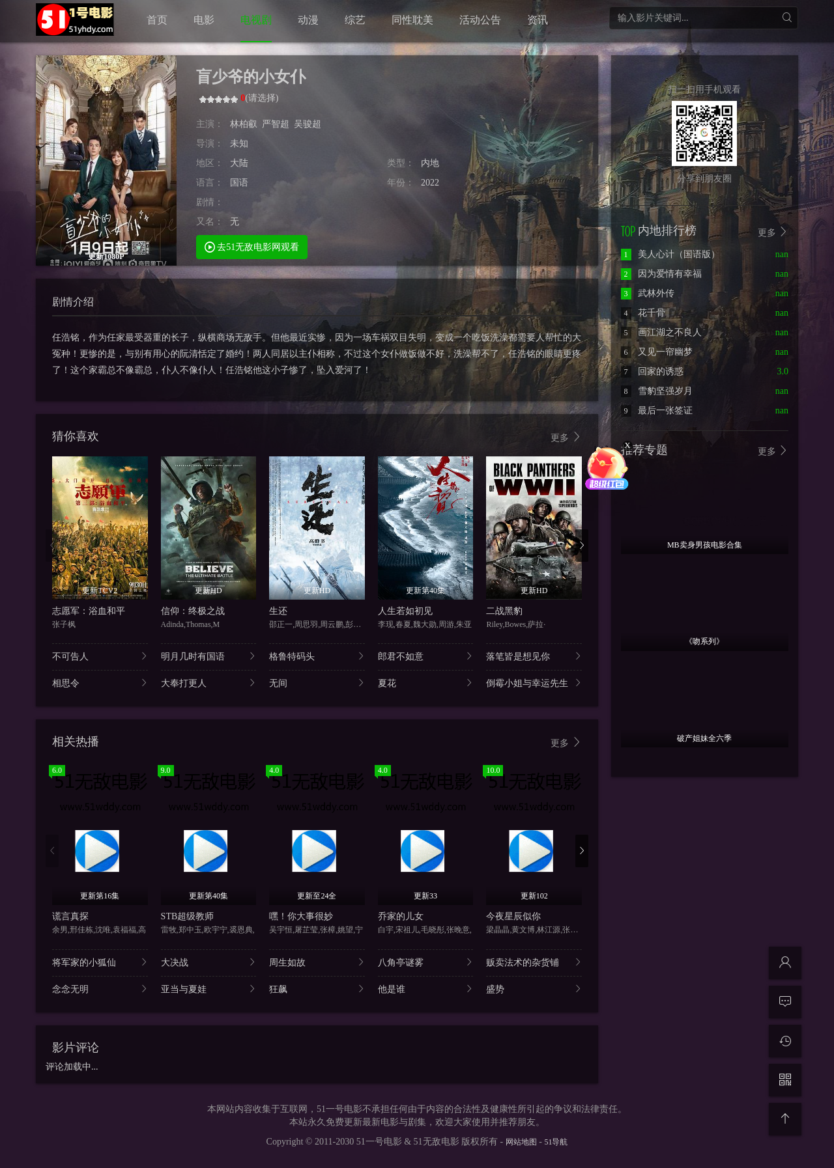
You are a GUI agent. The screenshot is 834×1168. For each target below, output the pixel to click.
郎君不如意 (426, 655)
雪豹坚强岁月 (657, 391)
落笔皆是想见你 (534, 655)
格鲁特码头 (317, 655)
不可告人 (100, 655)
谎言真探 (70, 916)
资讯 (537, 19)
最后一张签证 (657, 410)
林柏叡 (243, 124)
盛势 (534, 988)
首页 (157, 19)
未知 (239, 143)
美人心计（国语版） (670, 254)
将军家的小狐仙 (100, 961)
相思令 (100, 682)
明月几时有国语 (209, 655)
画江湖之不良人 (661, 332)
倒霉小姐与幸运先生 (534, 682)
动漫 (308, 19)
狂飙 (317, 988)
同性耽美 (412, 19)
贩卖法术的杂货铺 (534, 961)
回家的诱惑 (652, 371)
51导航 (556, 1142)
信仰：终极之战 (193, 611)
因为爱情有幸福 (661, 274)
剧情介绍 (73, 301)
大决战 (209, 961)
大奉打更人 (209, 682)
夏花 (426, 682)
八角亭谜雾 (426, 961)
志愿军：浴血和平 (88, 611)
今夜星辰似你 (513, 916)
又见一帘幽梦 (657, 352)
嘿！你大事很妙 (301, 916)
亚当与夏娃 (209, 988)
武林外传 (647, 293)
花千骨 (643, 313)
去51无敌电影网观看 (252, 246)
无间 (317, 682)
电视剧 (256, 19)
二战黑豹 (504, 611)
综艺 (355, 19)
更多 (566, 437)
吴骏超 (307, 124)
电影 (204, 19)
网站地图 (521, 1142)
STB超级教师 (187, 916)
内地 (430, 163)
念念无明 (100, 988)
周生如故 (317, 961)
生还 (278, 611)
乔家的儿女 (401, 916)
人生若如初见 (405, 611)
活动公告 (480, 19)
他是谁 (426, 988)
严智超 (275, 124)
